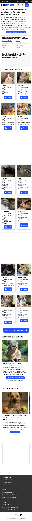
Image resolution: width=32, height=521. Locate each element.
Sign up (26, 1)
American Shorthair (7, 41)
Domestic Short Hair (23, 17)
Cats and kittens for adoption (10, 507)
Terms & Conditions (7, 482)
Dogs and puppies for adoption (10, 494)
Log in (30, 1)
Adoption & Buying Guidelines (10, 484)
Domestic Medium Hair (22, 43)
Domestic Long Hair (7, 43)
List (27, 5)
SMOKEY (21, 85)
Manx (3, 47)
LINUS (4, 85)
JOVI (19, 309)
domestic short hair (11, 23)
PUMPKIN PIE (22, 278)
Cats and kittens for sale (8, 509)
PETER (20, 116)
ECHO (4, 309)
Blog (18, 1)
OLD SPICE (21, 211)
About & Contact (7, 479)
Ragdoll (18, 47)
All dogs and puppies (7, 492)
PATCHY (4, 278)
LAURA (4, 179)
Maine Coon (19, 45)
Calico (18, 41)
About (21, 1)
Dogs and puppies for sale (9, 497)
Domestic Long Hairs (19, 27)
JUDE (4, 116)
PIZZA (20, 179)
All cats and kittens (7, 504)
